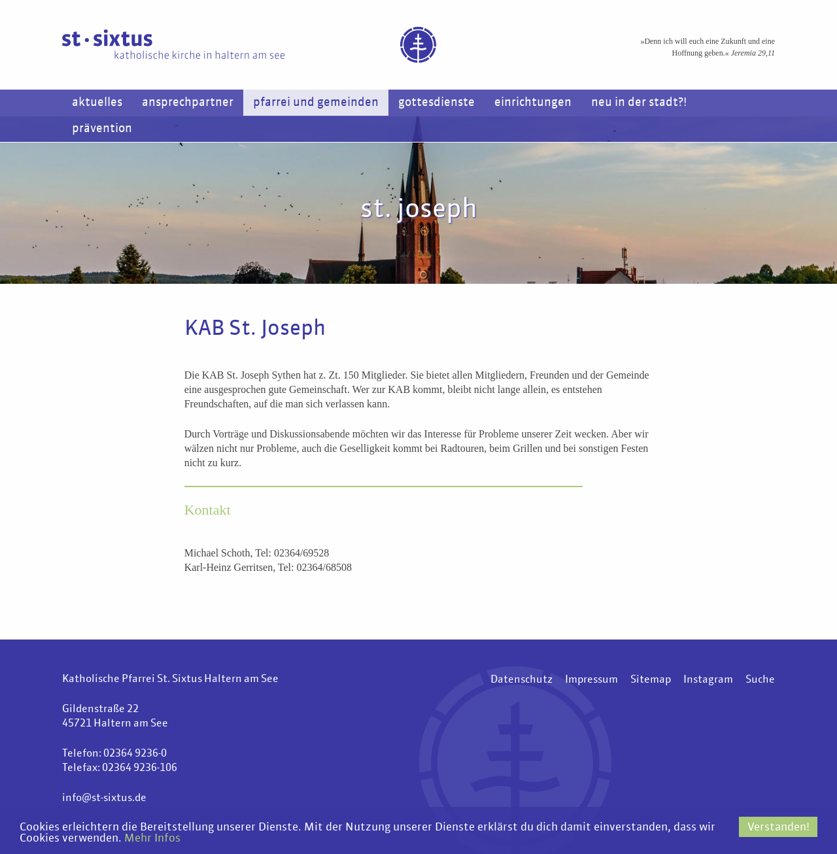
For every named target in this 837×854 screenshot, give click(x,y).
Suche (760, 680)
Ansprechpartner (187, 103)
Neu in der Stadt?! (639, 103)
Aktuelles (97, 103)
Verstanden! (778, 827)
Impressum (591, 680)
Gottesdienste (436, 103)
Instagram (708, 680)
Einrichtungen (533, 103)
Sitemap (650, 680)
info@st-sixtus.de (104, 798)
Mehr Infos (152, 838)
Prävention (102, 129)
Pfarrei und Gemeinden (316, 103)
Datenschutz (521, 680)
